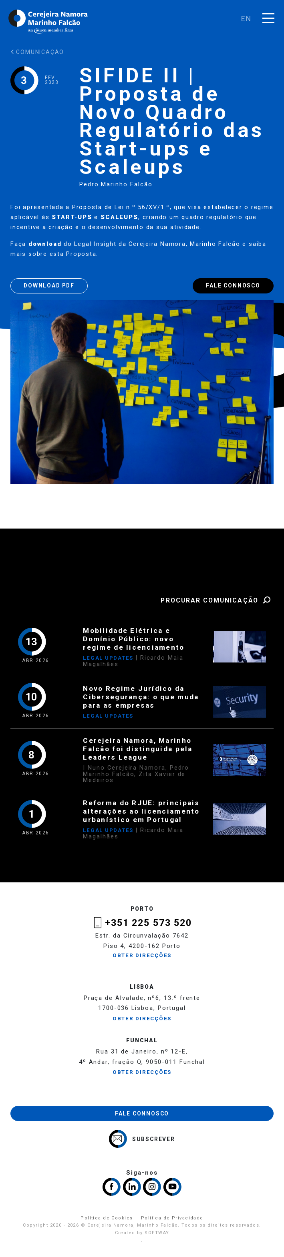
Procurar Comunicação (217, 600)
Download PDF (49, 285)
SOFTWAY (157, 1232)
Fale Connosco (233, 285)
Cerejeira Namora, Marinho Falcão (48, 22)
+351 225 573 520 (148, 923)
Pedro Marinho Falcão (116, 184)
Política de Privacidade (172, 1218)
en (246, 18)
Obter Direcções (142, 955)
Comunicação (37, 52)
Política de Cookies (107, 1218)
